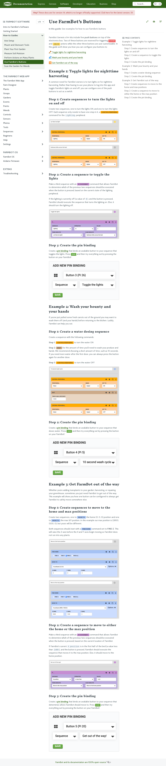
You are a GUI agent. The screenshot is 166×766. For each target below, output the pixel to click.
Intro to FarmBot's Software (16, 27)
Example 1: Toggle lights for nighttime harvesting (139, 43)
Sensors (6, 119)
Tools (5, 127)
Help (5, 140)
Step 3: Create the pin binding (138, 62)
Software (64, 4)
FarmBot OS (8, 157)
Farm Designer (9, 85)
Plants (6, 89)
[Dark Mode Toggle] (157, 4)
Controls (7, 114)
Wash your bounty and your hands (66, 57)
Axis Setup (9, 40)
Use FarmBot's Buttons (15, 62)
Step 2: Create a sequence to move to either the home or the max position (141, 92)
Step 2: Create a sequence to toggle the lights (142, 57)
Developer (78, 4)
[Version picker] (40, 22)
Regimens (7, 135)
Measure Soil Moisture (14, 53)
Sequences (8, 131)
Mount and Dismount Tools (16, 45)
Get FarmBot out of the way (63, 63)
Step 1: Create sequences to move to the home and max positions (143, 85)
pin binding (62, 251)
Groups (6, 93)
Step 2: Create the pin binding (138, 76)
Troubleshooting (10, 173)
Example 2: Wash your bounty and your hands (140, 67)
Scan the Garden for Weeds (17, 66)
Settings (7, 144)
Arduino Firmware (11, 161)
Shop (113, 4)
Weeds (6, 110)
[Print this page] (154, 21)
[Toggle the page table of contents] (142, 38)
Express (41, 4)
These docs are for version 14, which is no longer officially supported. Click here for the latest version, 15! (83, 12)
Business (103, 4)
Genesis (52, 4)
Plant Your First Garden (14, 49)
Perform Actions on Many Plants (19, 57)
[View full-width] (147, 21)
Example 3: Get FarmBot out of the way (140, 80)
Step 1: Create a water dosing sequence (142, 72)
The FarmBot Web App (13, 80)
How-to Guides (10, 35)
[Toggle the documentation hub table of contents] (19, 22)
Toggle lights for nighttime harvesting (67, 52)
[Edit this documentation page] (160, 21)
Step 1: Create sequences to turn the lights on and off (141, 50)
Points (6, 106)
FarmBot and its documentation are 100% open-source (83, 762)
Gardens (7, 97)
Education (91, 4)
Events (6, 102)
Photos (6, 123)
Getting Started (10, 31)
